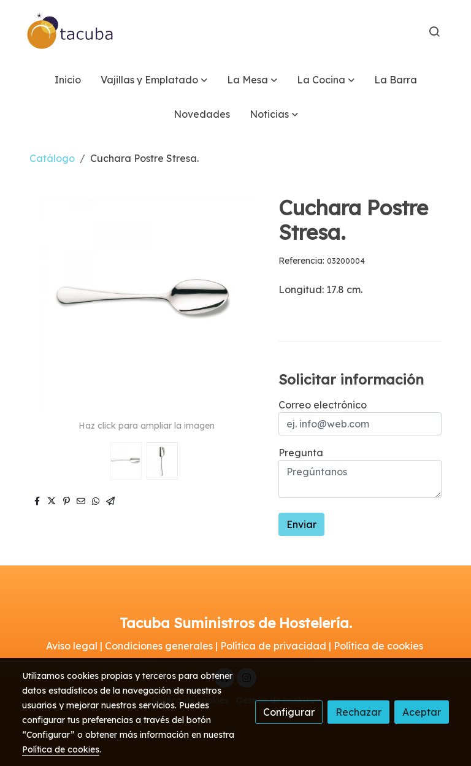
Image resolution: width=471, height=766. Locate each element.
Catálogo (52, 158)
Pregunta (300, 452)
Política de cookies (60, 749)
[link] (70, 31)
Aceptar (421, 712)
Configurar (289, 712)
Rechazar (358, 712)
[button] (154, 80)
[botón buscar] (434, 31)
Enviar (301, 524)
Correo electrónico (322, 405)
